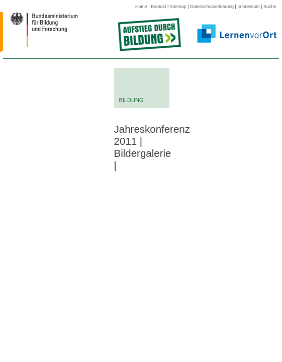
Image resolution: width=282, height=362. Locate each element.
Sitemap (178, 6)
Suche (269, 6)
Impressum (248, 6)
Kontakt (158, 6)
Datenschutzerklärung (212, 6)
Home (141, 6)
